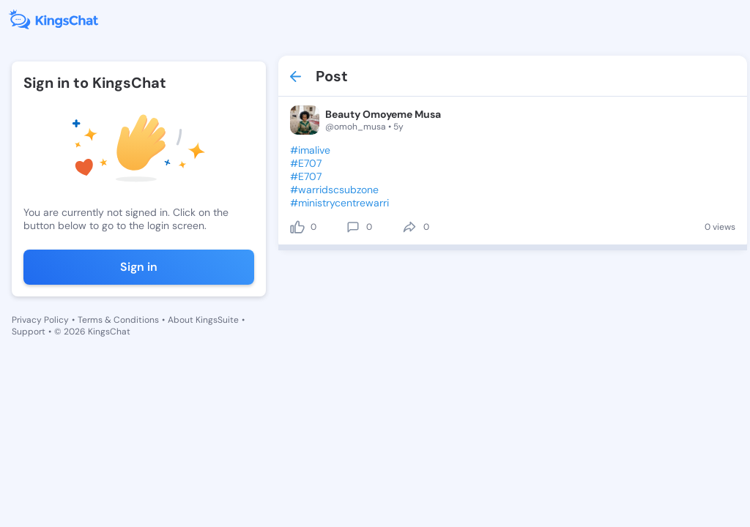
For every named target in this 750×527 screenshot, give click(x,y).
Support (28, 331)
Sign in (138, 266)
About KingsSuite (203, 320)
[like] (297, 227)
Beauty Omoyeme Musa (383, 114)
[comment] (353, 227)
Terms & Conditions (118, 320)
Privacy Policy (40, 320)
